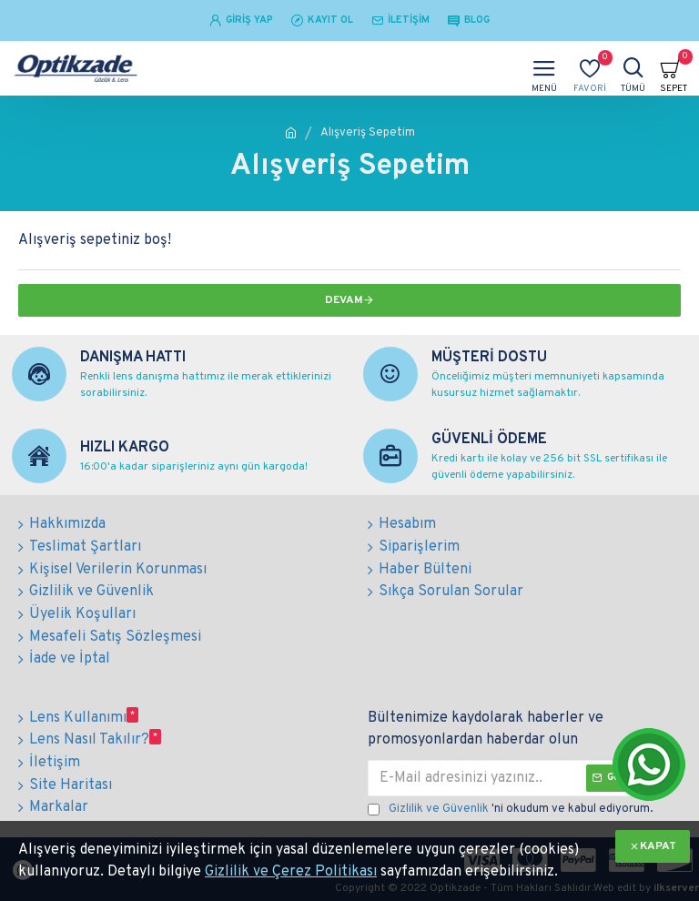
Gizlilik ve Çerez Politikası (291, 872)
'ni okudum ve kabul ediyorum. (510, 805)
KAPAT (658, 846)
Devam (344, 300)
